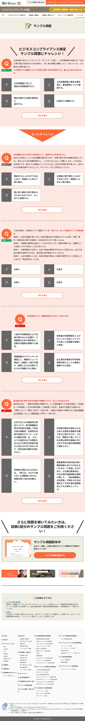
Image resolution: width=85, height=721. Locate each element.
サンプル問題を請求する (55, 555)
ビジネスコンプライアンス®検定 (68, 669)
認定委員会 (5, 661)
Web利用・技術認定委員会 (45, 688)
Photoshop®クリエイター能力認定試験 (45, 684)
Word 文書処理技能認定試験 (42, 674)
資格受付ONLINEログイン (77, 2)
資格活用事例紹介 (24, 667)
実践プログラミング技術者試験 (43, 651)
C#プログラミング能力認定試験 (43, 660)
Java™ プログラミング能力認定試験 (44, 643)
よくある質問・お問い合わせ (37, 2)
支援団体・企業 (6, 658)
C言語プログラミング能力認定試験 (44, 641)
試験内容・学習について (48, 15)
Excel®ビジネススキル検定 (42, 672)
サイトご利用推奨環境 (26, 685)
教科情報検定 (39, 655)
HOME (5, 636)
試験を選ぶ (6, 669)
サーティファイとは (8, 643)
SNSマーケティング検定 (41, 695)
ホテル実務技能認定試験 (66, 639)
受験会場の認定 (23, 657)
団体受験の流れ (23, 660)
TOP (3, 15)
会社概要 (5, 649)
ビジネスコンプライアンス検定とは (16, 15)
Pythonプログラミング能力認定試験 (44, 658)
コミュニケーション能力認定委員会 (72, 643)
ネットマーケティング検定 (42, 691)
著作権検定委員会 (67, 657)
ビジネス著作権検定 (13, 602)
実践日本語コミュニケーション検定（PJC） (71, 653)
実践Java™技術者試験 (41, 648)
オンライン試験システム (8, 675)
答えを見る (42, 115)
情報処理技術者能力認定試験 (42, 639)
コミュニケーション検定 (66, 645)
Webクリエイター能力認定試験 (43, 693)
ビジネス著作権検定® (65, 660)
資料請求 (51, 2)
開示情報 (5, 654)
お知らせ (5, 640)
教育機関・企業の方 (25, 652)
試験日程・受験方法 (34, 15)
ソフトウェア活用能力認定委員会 (47, 666)
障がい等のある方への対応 (26, 641)
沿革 (4, 651)
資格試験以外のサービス (10, 672)
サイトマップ (23, 673)
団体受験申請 (23, 662)
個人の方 (22, 636)
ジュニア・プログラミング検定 (43, 646)
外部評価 (5, 656)
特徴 (4, 646)
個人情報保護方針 (24, 677)
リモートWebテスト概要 (25, 648)
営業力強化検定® (64, 650)
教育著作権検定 (64, 662)
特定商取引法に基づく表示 (27, 681)
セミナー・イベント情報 (65, 15)
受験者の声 (22, 643)
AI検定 (8, 612)
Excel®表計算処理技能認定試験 (43, 669)
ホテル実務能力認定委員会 (69, 636)
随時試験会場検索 (24, 646)
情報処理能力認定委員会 (44, 636)
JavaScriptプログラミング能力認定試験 (45, 663)
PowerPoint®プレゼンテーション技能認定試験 (46, 679)
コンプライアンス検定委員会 (70, 666)
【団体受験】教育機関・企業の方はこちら (67, 9)
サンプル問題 (80, 15)
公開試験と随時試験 (24, 639)
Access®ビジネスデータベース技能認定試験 (46, 677)
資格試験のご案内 (24, 655)
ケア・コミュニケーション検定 (68, 648)
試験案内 (5, 665)
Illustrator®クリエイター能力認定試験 (45, 681)
